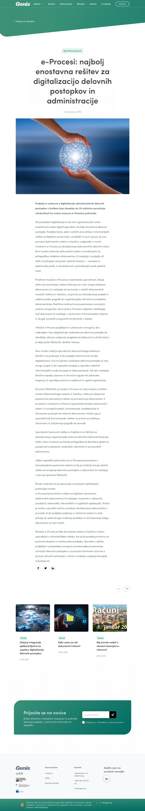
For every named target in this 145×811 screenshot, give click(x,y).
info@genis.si (80, 788)
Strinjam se (105, 802)
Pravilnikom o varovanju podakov (110, 722)
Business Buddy (52, 783)
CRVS (47, 778)
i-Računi (49, 773)
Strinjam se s (105, 722)
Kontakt (122, 4)
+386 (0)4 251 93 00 (81, 782)
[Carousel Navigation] (122, 589)
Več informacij (41, 807)
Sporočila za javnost (73, 50)
